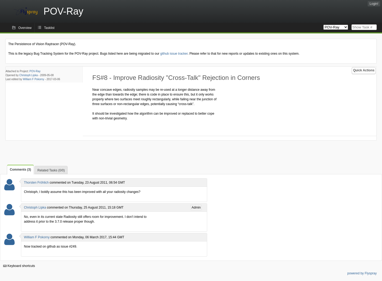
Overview (25, 28)
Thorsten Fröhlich (36, 182)
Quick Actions (363, 70)
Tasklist (49, 28)
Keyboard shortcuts (19, 266)
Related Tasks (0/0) (51, 170)
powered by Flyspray (362, 273)
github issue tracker (174, 53)
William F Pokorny (33, 79)
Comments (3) (20, 169)
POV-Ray (35, 71)
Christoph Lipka (28, 75)
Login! (374, 4)
